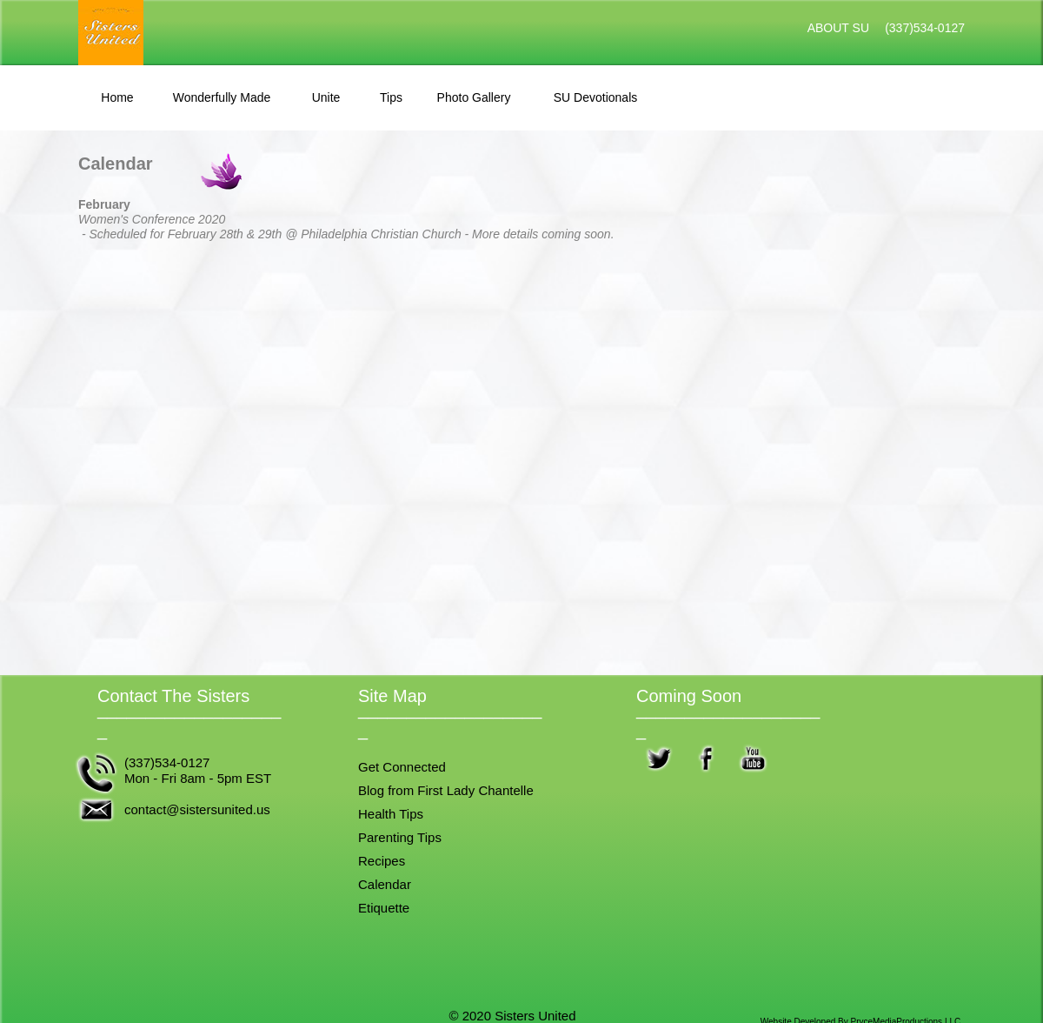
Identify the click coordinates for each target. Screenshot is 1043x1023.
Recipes (381, 860)
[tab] (117, 97)
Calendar (384, 884)
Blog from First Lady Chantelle (446, 790)
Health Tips (390, 813)
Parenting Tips (400, 837)
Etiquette (383, 907)
